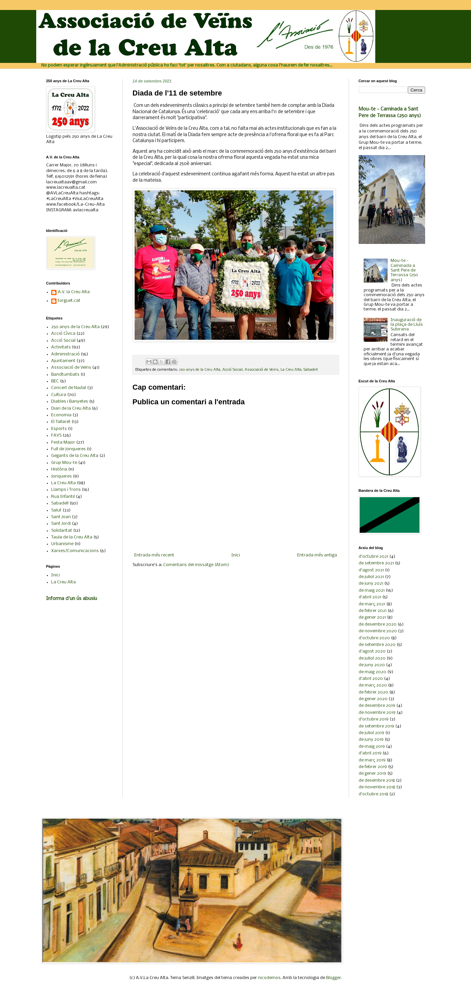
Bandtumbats (65, 374)
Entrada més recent (154, 555)
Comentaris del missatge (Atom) (196, 565)
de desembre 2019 (377, 705)
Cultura (58, 395)
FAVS (56, 435)
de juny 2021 (371, 583)
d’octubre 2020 (374, 638)
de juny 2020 (372, 665)
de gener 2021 (372, 617)
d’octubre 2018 (373, 794)
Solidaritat (61, 530)
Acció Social (232, 370)
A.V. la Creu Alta (74, 292)
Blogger (333, 978)
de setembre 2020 (377, 645)
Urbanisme (62, 544)
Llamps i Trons (66, 490)
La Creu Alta (291, 370)
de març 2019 (372, 760)
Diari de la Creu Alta (71, 408)
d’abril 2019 (370, 753)
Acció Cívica (63, 333)
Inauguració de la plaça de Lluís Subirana (407, 325)
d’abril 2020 (371, 679)
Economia (61, 415)
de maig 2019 (372, 746)
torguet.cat (69, 300)
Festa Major (63, 442)
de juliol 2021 (371, 577)
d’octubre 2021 (373, 556)
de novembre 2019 (377, 712)
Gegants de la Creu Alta (74, 456)
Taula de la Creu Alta (71, 537)
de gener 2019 (372, 773)
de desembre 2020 (378, 624)
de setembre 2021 (376, 563)
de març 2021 (372, 604)
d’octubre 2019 (374, 719)
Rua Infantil (63, 497)
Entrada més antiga (317, 555)
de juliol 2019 (371, 733)
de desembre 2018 (377, 780)
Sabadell (310, 370)
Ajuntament (63, 361)
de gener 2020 (373, 699)
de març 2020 (373, 685)
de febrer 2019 (373, 767)
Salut (56, 510)
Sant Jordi (61, 523)
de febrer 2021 (373, 611)
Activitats (61, 347)
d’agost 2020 (372, 651)
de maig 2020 (372, 672)
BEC (55, 381)
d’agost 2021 (371, 570)
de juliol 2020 (372, 658)
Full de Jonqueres (68, 449)
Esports (59, 429)
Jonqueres (61, 476)
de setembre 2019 (376, 726)
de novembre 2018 (377, 787)
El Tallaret (60, 422)
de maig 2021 (372, 590)
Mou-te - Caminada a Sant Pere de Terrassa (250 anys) (404, 270)
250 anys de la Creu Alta (199, 370)
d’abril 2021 (370, 597)
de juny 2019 (371, 739)
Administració (65, 354)
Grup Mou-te (64, 463)
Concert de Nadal (68, 388)
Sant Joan (61, 517)
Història (59, 469)
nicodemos (269, 978)
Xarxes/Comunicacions (75, 551)
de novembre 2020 (378, 631)
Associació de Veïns (262, 370)
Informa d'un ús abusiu (71, 598)
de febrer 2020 (373, 692)
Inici (235, 555)
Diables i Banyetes (69, 401)
